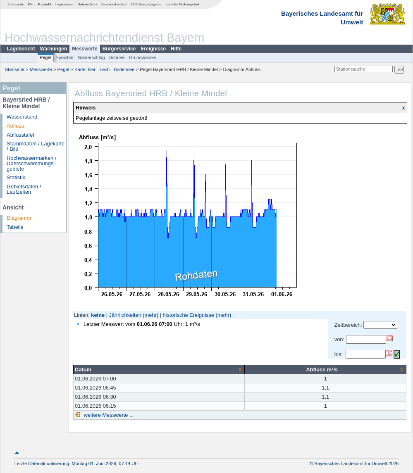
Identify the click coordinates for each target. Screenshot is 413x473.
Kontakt (44, 4)
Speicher (64, 57)
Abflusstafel (20, 135)
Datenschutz (87, 4)
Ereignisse (153, 49)
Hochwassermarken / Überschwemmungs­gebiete (31, 163)
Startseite (16, 4)
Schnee (117, 57)
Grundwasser (143, 57)
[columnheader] (159, 369)
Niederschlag (91, 57)
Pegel (46, 57)
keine (98, 315)
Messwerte (84, 49)
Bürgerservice (119, 49)
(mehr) (150, 315)
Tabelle (15, 227)
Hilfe (176, 49)
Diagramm (19, 218)
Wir (31, 4)
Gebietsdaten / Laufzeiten (24, 189)
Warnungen (53, 49)
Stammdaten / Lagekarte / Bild (35, 146)
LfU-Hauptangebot (146, 4)
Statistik (16, 177)
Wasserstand (22, 117)
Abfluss (15, 126)
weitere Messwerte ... (108, 415)
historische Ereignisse (188, 315)
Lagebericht (21, 49)
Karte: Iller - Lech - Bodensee (104, 69)
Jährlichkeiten (125, 315)
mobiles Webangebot (182, 4)
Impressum (64, 4)
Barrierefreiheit (114, 4)
